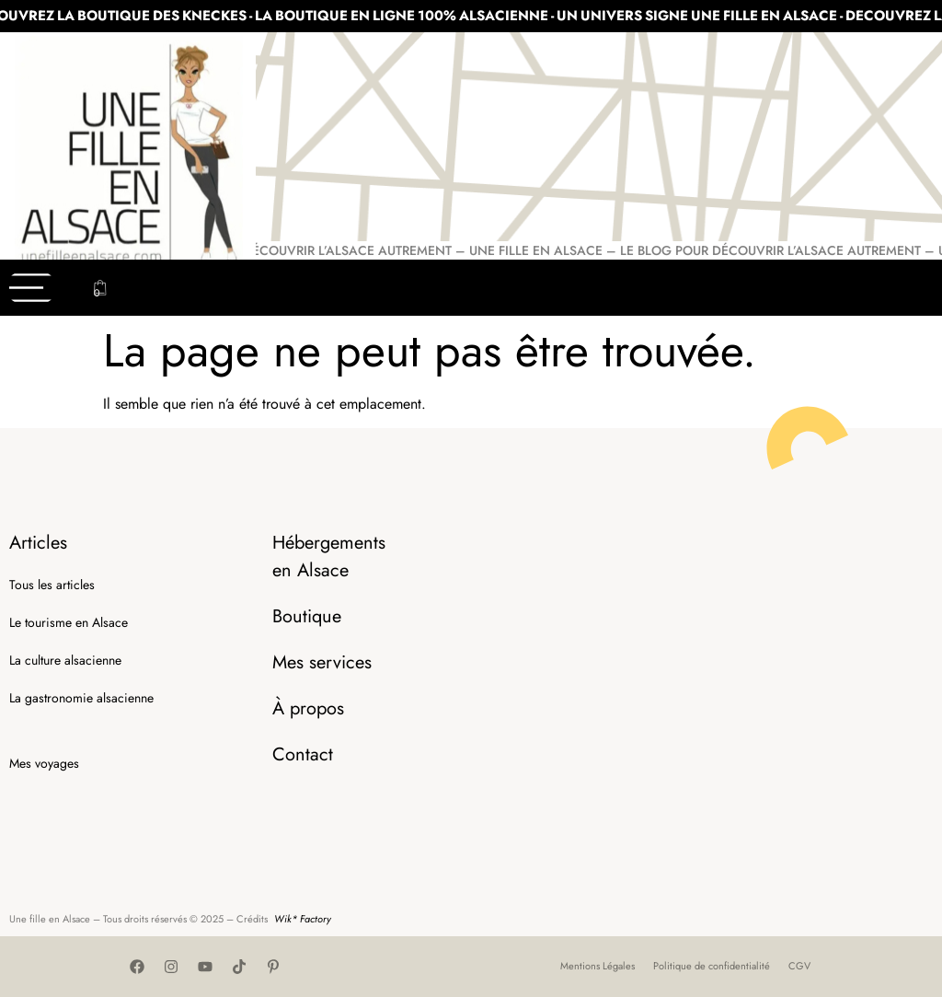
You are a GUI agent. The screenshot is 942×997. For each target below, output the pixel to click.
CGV (799, 965)
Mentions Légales (597, 965)
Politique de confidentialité (711, 965)
